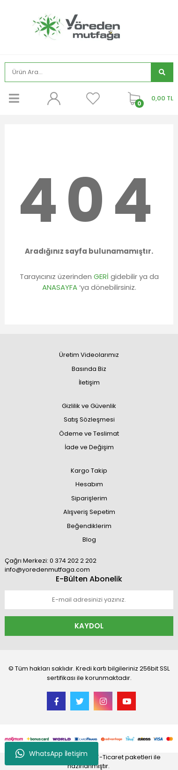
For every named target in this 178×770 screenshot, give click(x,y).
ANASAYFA (59, 287)
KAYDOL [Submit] (89, 626)
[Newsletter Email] (89, 599)
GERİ (101, 276)
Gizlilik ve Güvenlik (89, 405)
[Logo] (89, 26)
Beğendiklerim (89, 525)
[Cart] (148, 98)
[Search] (78, 72)
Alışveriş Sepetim (89, 511)
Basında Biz (89, 368)
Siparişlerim (89, 498)
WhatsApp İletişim (51, 753)
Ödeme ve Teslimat (89, 433)
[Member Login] (53, 98)
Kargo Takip (89, 470)
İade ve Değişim (89, 447)
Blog (89, 539)
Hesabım (89, 484)
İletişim (89, 382)
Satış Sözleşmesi (89, 419)
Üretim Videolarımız (89, 354)
